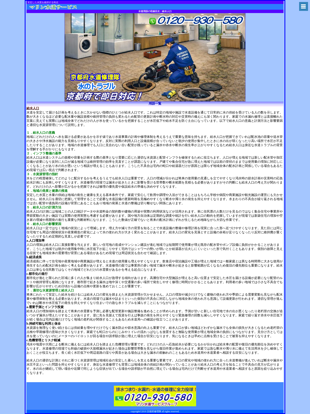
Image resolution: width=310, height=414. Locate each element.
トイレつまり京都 (58, 7)
